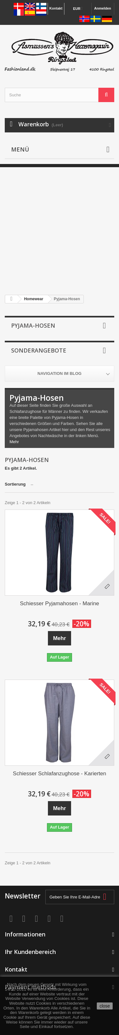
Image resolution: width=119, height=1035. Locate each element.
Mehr (14, 441)
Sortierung (15, 484)
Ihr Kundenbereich (30, 952)
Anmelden (102, 8)
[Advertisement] (59, 227)
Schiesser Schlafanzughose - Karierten (59, 774)
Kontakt (56, 8)
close (105, 1006)
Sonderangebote (38, 350)
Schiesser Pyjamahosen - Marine (59, 603)
